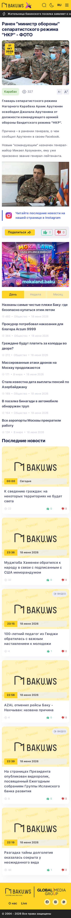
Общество (20, 316)
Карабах (10, 91)
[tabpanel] (35, 368)
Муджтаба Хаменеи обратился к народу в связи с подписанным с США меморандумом (33, 567)
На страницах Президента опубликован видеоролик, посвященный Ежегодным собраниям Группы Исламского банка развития (32, 781)
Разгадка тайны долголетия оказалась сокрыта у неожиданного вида (28, 857)
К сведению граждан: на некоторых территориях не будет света (33, 496)
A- (59, 91)
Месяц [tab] (58, 294)
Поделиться (20, 232)
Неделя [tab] (35, 294)
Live (24, 903)
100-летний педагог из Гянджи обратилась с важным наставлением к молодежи (31, 639)
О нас (13, 903)
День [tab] (13, 294)
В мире (18, 374)
